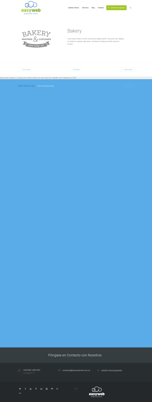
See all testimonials (45, 86)
